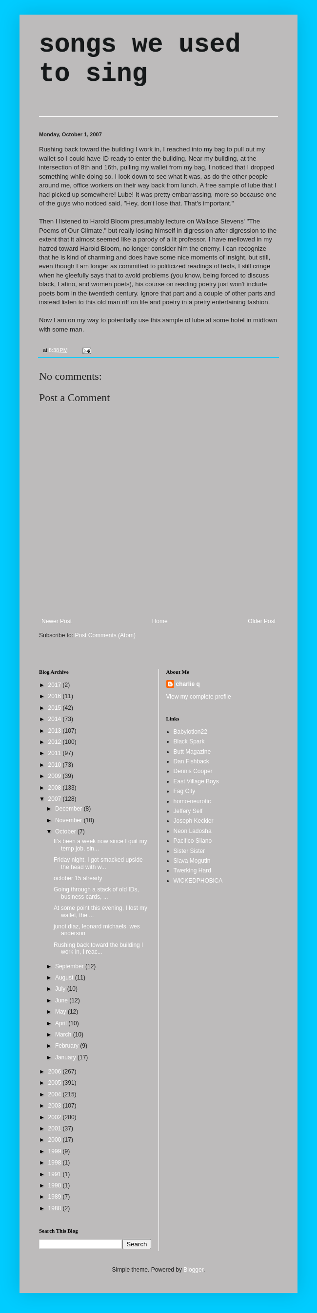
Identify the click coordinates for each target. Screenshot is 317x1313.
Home (160, 621)
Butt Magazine (192, 751)
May (61, 1011)
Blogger (193, 1269)
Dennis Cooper (193, 771)
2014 (55, 719)
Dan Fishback (191, 761)
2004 (55, 1094)
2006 (55, 1071)
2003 (55, 1105)
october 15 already (78, 878)
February (67, 1045)
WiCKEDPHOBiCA (198, 880)
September (70, 966)
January (66, 1057)
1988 (55, 1208)
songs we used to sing (139, 59)
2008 (55, 787)
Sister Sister (189, 851)
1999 (55, 1151)
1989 (55, 1196)
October (66, 831)
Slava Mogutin (192, 860)
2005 (55, 1082)
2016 (55, 696)
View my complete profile (198, 696)
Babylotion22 (190, 731)
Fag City (185, 791)
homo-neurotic (192, 801)
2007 (55, 798)
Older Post (262, 621)
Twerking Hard (192, 870)
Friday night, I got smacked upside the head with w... (98, 863)
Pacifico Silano (193, 840)
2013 (55, 730)
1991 (55, 1174)
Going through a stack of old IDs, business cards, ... (96, 893)
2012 (55, 742)
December (69, 808)
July (61, 988)
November (69, 820)
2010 (55, 764)
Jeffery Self (188, 811)
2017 (55, 685)
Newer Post (56, 621)
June (62, 1000)
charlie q (188, 684)
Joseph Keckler (194, 820)
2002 (55, 1117)
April (61, 1023)
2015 (55, 707)
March (64, 1034)
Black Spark (189, 741)
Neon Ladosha (193, 831)
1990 (55, 1185)
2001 (55, 1128)
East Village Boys (196, 781)
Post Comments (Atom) (105, 635)
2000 (55, 1139)
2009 (55, 776)
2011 (55, 753)
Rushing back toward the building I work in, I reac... (98, 948)
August (65, 977)
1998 (55, 1162)
